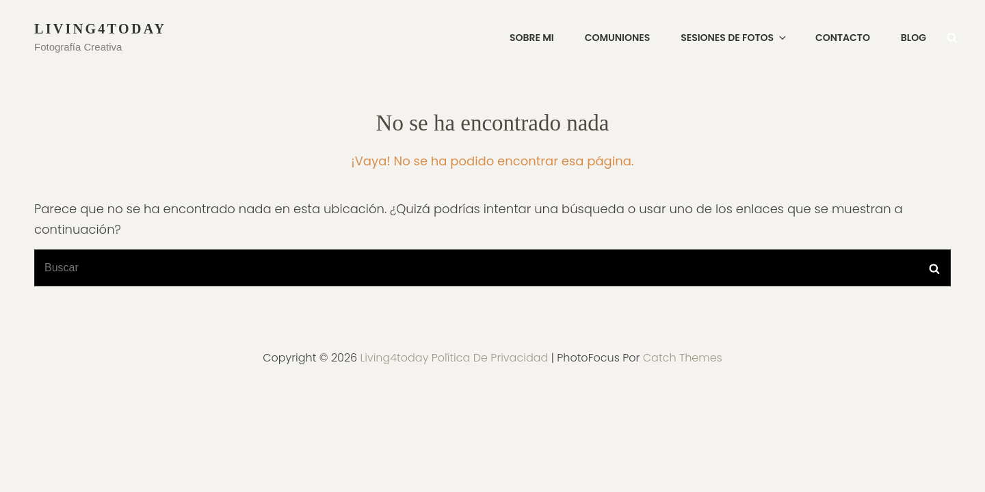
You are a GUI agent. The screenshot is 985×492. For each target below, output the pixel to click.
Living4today (100, 28)
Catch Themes (682, 358)
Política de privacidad (490, 358)
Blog (913, 37)
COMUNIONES (618, 37)
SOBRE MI (532, 37)
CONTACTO (842, 37)
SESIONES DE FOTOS (734, 37)
